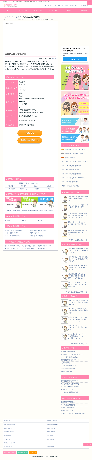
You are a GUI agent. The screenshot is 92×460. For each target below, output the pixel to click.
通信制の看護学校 (27, 248)
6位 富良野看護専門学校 (70, 170)
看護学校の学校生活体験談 (30, 210)
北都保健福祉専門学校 (68, 365)
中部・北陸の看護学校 (12, 233)
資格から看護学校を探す (52, 424)
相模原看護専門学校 (68, 402)
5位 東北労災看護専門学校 (71, 166)
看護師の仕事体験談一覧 (79, 344)
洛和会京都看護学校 (68, 351)
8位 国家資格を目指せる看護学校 (73, 178)
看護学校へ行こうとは (52, 420)
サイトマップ (7, 439)
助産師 (40, 220)
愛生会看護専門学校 (68, 368)
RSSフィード (33, 452)
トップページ (8, 17)
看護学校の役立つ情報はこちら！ (30, 183)
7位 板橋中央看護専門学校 (71, 174)
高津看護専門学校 (67, 410)
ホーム (7, 10)
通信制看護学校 (7, 435)
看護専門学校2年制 (27, 246)
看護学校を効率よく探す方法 (75, 150)
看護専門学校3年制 (44, 246)
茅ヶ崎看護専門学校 (68, 405)
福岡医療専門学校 (71, 158)
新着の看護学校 (50, 439)
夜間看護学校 (42, 248)
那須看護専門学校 (67, 371)
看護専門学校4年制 (11, 248)
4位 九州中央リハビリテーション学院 (74, 162)
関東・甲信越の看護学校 (38, 230)
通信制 (36, 186)
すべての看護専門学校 (12, 246)
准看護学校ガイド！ (51, 446)
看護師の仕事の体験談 (46, 210)
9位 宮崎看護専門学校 (69, 182)
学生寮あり (11, 186)
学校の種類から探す (71, 5)
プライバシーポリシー (52, 442)
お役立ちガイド (54, 10)
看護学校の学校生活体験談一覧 (77, 292)
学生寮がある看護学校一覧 (74, 154)
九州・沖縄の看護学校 (37, 236)
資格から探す (59, 5)
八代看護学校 (65, 363)
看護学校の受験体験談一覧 (78, 240)
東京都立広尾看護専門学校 (70, 392)
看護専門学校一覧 (8, 428)
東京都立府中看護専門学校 (70, 360)
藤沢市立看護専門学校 (68, 408)
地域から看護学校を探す (9, 424)
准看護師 (36, 189)
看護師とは (23, 189)
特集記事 (84, 10)
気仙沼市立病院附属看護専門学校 (72, 354)
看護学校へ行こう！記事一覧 (10, 442)
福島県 (18, 17)
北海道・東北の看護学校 (13, 230)
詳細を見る (30, 133)
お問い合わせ (84, 5)
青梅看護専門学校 (67, 389)
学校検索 (48, 186)
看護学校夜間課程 (51, 431)
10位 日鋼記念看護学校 (70, 186)
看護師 (7, 220)
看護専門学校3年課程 (9, 431)
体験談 (69, 10)
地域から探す (49, 5)
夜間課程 (23, 186)
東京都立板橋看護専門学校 (70, 384)
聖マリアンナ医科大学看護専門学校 (73, 413)
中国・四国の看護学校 (12, 236)
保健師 (23, 220)
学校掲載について (8, 446)
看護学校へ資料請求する (30, 140)
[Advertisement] (30, 38)
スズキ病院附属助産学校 (69, 357)
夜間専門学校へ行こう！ (9, 452)
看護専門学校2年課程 (51, 428)
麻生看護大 (11, 189)
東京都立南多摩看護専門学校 (71, 387)
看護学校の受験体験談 (13, 210)
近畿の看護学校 (35, 233)
